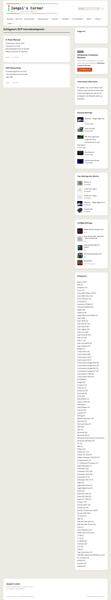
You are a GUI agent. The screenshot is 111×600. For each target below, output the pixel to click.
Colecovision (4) (83, 352)
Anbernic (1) (81, 388)
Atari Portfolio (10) (84, 335)
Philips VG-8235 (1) (84, 455)
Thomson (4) (82, 544)
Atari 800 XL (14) (83, 324)
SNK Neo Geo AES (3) (85, 521)
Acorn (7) (80, 290)
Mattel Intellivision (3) (85, 418)
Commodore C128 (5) (85, 374)
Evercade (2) (82, 393)
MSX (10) (80, 427)
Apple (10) (81, 310)
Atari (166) (81, 318)
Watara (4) (81, 566)
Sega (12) (80, 482)
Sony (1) (80, 527)
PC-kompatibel (79, 19)
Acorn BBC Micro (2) (85, 296)
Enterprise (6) (82, 391)
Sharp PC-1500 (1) (84, 499)
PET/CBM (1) (81, 379)
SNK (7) (80, 519)
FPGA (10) (81, 396)
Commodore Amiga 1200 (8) (88, 363)
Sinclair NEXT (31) (83, 505)
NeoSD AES (88, 209)
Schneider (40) (83, 469)
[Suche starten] (98, 8)
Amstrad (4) (81, 301)
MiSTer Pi (87, 182)
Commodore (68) (83, 354)
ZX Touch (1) (81, 516)
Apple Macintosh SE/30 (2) (87, 315)
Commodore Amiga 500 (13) (88, 365)
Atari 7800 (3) (82, 321)
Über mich (18, 19)
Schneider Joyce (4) (84, 474)
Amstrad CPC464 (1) (85, 304)
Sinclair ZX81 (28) (83, 513)
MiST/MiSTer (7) (83, 399)
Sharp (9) (80, 491)
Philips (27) (81, 449)
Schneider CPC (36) (84, 471)
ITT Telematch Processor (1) (87, 463)
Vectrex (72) (82, 563)
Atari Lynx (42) (82, 332)
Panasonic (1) (82, 287)
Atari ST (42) (82, 338)
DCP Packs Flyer (13, 68)
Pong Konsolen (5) (84, 460)
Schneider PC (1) (83, 477)
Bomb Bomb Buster (92, 160)
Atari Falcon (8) (83, 327)
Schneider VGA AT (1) (85, 480)
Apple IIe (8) (81, 313)
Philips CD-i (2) (83, 452)
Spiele (90, 19)
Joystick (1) (81, 413)
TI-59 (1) (80, 535)
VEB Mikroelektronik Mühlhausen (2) (91, 555)
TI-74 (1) (80, 538)
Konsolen (56, 19)
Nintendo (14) (82, 432)
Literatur (99, 19)
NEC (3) (80, 430)
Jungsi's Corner (15, 596)
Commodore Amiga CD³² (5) (88, 371)
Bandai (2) (81, 349)
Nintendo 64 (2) (83, 435)
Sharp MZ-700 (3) (84, 494)
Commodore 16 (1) (84, 360)
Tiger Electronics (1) (84, 552)
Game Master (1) (83, 407)
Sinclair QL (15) (83, 508)
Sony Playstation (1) (84, 530)
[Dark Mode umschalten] (102, 8)
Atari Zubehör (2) (83, 346)
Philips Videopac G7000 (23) (88, 457)
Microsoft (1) (82, 421)
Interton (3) (81, 410)
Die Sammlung (30, 19)
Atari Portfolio (90, 128)
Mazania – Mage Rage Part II (94, 202)
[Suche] (87, 8)
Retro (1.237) (82, 282)
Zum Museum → (84, 69)
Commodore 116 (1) (84, 357)
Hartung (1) (81, 404)
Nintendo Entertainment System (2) (90, 438)
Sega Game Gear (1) (84, 485)
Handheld (66, 19)
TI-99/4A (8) (82, 541)
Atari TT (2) (81, 340)
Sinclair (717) (82, 502)
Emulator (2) (82, 385)
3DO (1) (80, 285)
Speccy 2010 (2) (83, 402)
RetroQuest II (90, 152)
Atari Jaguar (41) (83, 329)
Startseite (10, 19)
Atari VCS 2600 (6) (84, 343)
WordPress (101, 596)
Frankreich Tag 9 (90, 196)
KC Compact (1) (83, 558)
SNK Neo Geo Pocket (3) (86, 524)
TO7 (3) (80, 546)
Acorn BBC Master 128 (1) (86, 293)
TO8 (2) (80, 549)
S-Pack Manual (13, 39)
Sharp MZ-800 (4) (84, 496)
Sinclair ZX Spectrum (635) (87, 510)
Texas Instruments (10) (85, 533)
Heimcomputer (44, 19)
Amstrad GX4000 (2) (85, 307)
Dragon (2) (81, 382)
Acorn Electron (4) (84, 299)
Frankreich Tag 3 (90, 189)
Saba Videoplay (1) (84, 466)
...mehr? (10, 23)
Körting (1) (81, 416)
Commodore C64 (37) (85, 377)
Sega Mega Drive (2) (84, 488)
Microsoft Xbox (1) (84, 424)
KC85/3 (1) (81, 560)
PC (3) (79, 443)
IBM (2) (80, 446)
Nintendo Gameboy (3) (86, 441)
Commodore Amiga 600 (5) (87, 368)
